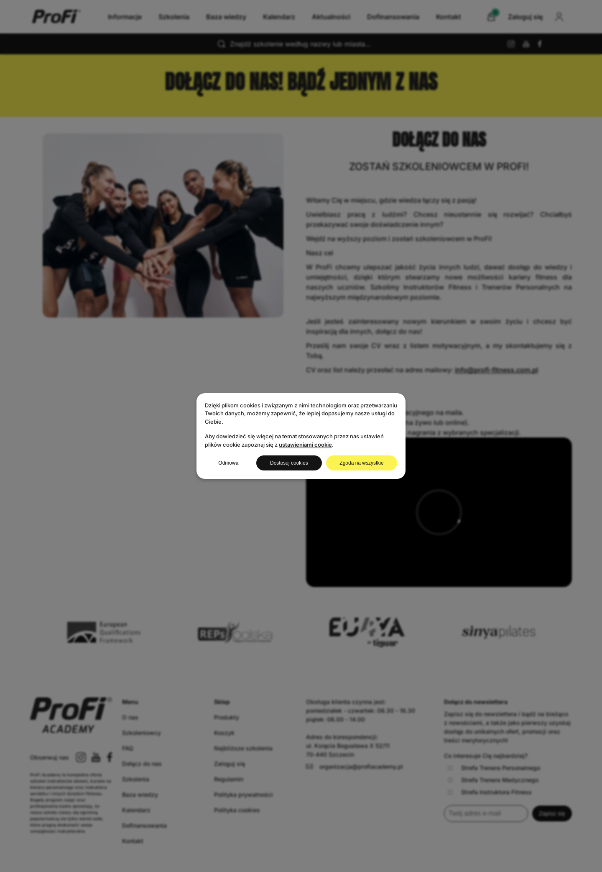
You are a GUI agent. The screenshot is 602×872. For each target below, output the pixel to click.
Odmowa (228, 463)
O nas (130, 717)
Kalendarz (279, 17)
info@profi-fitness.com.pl (496, 370)
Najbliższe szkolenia (243, 748)
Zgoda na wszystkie (361, 463)
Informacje (125, 17)
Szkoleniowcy (141, 732)
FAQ (127, 748)
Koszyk (224, 732)
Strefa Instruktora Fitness (489, 792)
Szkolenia (173, 17)
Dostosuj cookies (289, 463)
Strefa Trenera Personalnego (494, 767)
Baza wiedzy (226, 17)
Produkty (226, 717)
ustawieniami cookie (305, 444)
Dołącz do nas (142, 763)
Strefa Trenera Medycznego (493, 779)
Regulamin (228, 779)
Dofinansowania (393, 17)
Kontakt (448, 17)
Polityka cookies (237, 810)
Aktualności (331, 17)
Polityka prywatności (243, 794)
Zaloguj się (229, 763)
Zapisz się (552, 813)
